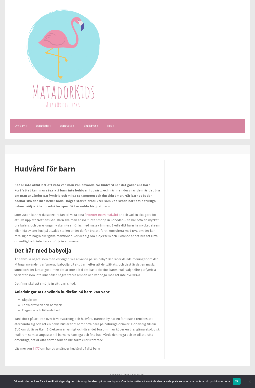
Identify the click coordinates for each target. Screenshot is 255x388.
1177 (36, 348)
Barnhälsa (67, 125)
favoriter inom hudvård (101, 215)
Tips (110, 125)
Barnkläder (43, 125)
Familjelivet (90, 125)
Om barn (21, 125)
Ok (236, 381)
